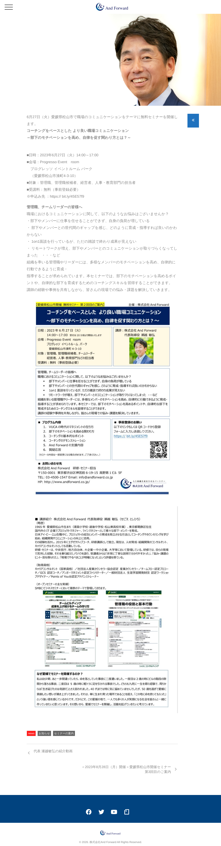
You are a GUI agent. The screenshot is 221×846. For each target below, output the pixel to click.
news (31, 733)
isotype (118, 838)
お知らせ (44, 733)
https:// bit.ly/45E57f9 (67, 197)
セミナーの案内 (64, 733)
